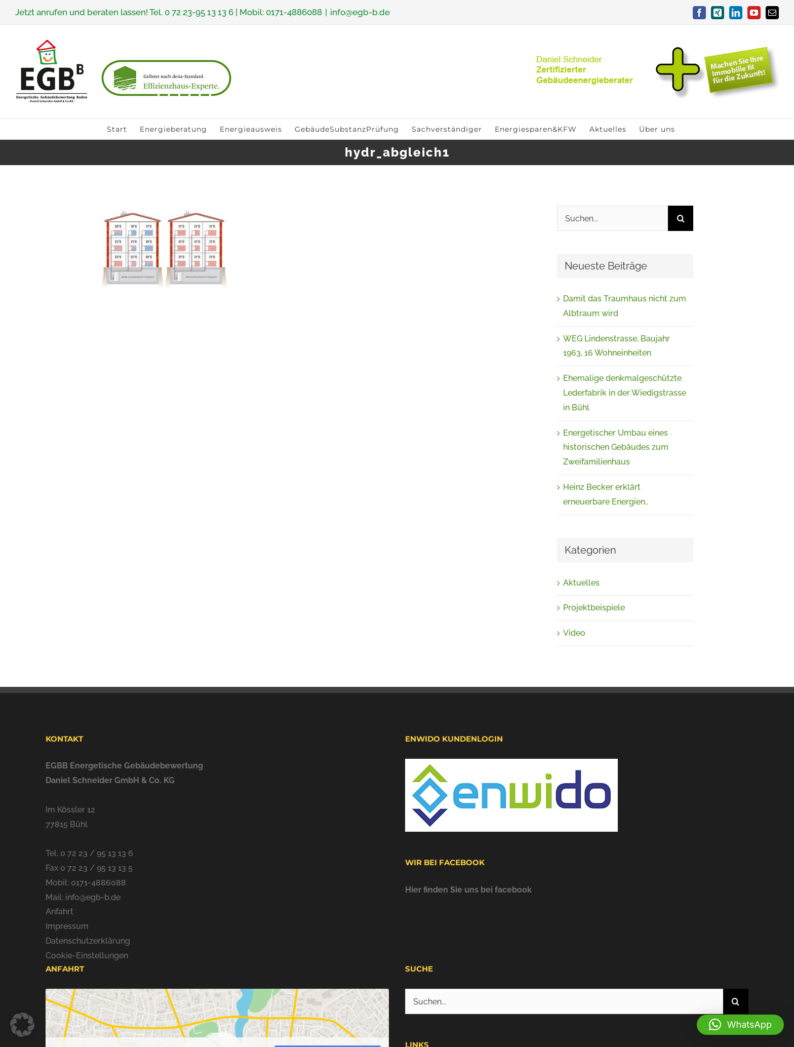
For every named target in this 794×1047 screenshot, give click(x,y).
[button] (740, 1025)
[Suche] (680, 218)
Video (574, 633)
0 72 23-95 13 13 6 (199, 12)
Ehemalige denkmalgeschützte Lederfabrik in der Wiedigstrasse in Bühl (624, 392)
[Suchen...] (612, 218)
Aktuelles (581, 583)
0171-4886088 (294, 12)
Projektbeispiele (594, 607)
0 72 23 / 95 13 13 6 (96, 853)
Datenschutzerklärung (88, 941)
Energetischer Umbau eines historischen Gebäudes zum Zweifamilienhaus (615, 447)
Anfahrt (59, 911)
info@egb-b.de (360, 12)
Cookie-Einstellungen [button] (87, 955)
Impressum (67, 926)
